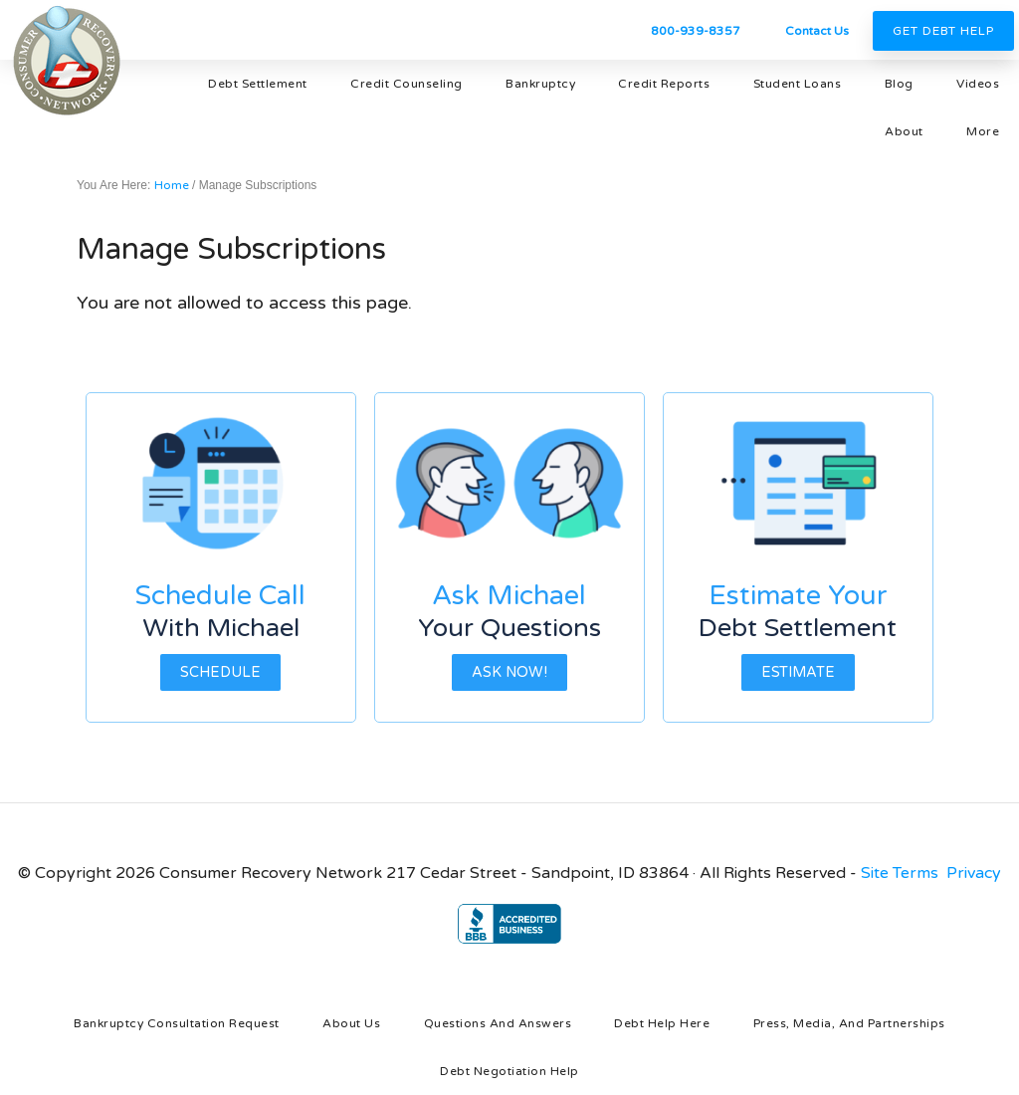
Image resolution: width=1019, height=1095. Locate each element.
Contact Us (817, 31)
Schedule (220, 672)
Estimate (798, 672)
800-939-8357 (695, 31)
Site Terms (899, 873)
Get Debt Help (943, 31)
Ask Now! (509, 672)
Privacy (973, 873)
